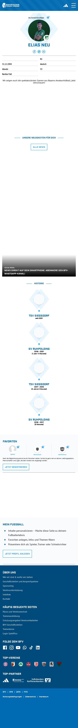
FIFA (26, 692)
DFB (11, 692)
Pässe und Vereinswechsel (15, 611)
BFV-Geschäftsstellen (12, 624)
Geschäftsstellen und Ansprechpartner (20, 581)
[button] (34, 51)
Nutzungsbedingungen (12, 697)
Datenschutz (30, 697)
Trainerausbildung (11, 616)
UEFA (18, 692)
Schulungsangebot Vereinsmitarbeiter (20, 620)
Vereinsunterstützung (13, 590)
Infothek (7, 594)
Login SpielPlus (10, 633)
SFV (4, 692)
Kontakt (6, 598)
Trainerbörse (8, 629)
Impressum (43, 697)
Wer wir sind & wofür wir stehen (18, 577)
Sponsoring (8, 585)
